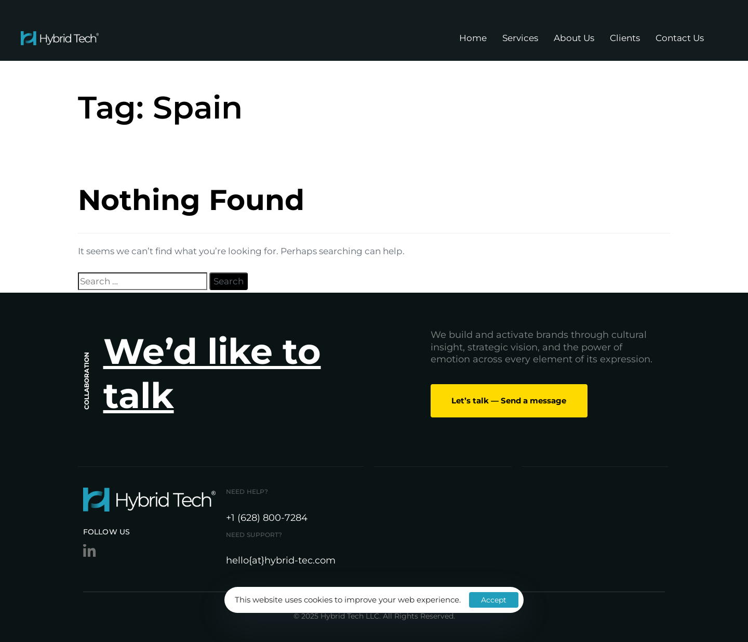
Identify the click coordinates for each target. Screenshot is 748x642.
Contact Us (680, 38)
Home (473, 38)
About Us (574, 38)
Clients (625, 38)
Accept (493, 600)
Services (520, 38)
